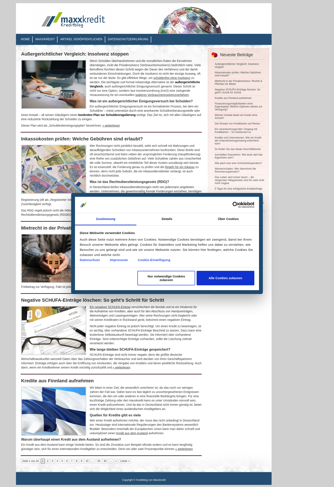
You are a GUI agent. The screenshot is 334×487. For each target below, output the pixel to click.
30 (105, 461)
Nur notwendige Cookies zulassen (166, 278)
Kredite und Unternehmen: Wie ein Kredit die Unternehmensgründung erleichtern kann (238, 140)
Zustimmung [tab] (105, 219)
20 (98, 461)
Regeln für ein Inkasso (179, 167)
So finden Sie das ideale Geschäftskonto (238, 149)
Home (25, 39)
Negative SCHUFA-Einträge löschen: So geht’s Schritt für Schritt (92, 300)
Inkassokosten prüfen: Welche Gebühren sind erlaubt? (82, 138)
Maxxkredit (45, 39)
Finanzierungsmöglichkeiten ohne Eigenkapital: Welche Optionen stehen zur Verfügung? (238, 106)
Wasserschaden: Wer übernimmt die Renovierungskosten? (235, 170)
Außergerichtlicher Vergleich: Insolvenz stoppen (75, 54)
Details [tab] (167, 219)
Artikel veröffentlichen (81, 39)
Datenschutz (90, 260)
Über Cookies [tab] (228, 219)
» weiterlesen (111, 125)
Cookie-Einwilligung (154, 260)
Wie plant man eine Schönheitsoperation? (238, 163)
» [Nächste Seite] (116, 461)
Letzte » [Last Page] (125, 461)
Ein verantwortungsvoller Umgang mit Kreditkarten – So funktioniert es (236, 131)
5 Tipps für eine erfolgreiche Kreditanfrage (238, 188)
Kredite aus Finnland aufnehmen (57, 380)
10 (87, 461)
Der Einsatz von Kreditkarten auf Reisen (237, 123)
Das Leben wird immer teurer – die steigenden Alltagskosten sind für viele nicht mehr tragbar (239, 180)
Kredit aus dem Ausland (132, 433)
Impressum (119, 260)
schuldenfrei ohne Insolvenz (171, 78)
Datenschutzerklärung (128, 39)
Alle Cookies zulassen (225, 278)
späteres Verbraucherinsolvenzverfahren (162, 95)
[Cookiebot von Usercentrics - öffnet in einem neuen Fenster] (235, 205)
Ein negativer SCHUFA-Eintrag (110, 307)
